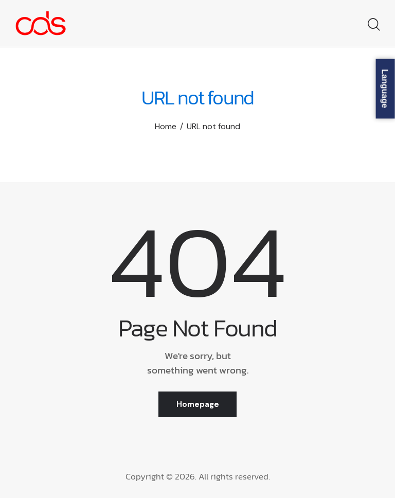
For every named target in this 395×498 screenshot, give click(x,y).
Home (165, 126)
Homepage (197, 404)
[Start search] (373, 25)
